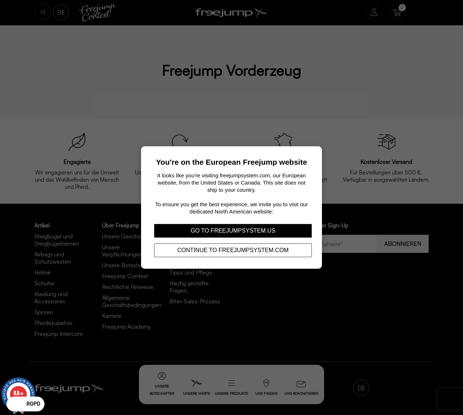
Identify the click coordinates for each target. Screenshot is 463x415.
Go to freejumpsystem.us (233, 231)
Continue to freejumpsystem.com (233, 250)
